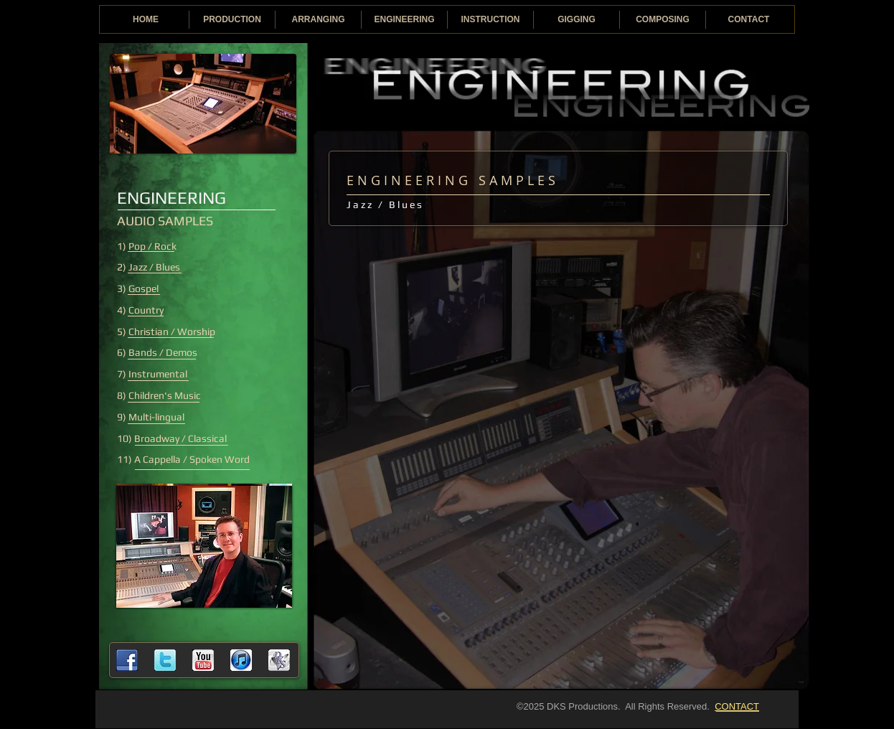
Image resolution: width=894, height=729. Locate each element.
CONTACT (737, 706)
